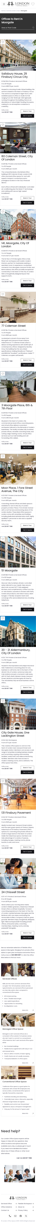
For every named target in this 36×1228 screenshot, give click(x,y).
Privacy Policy (23, 1210)
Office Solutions (6, 1207)
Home (3, 11)
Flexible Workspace (25, 1204)
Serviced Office (6, 1204)
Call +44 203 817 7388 (24, 1158)
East (18, 11)
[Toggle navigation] (4, 4)
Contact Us (5, 1210)
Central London (11, 11)
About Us (21, 1207)
